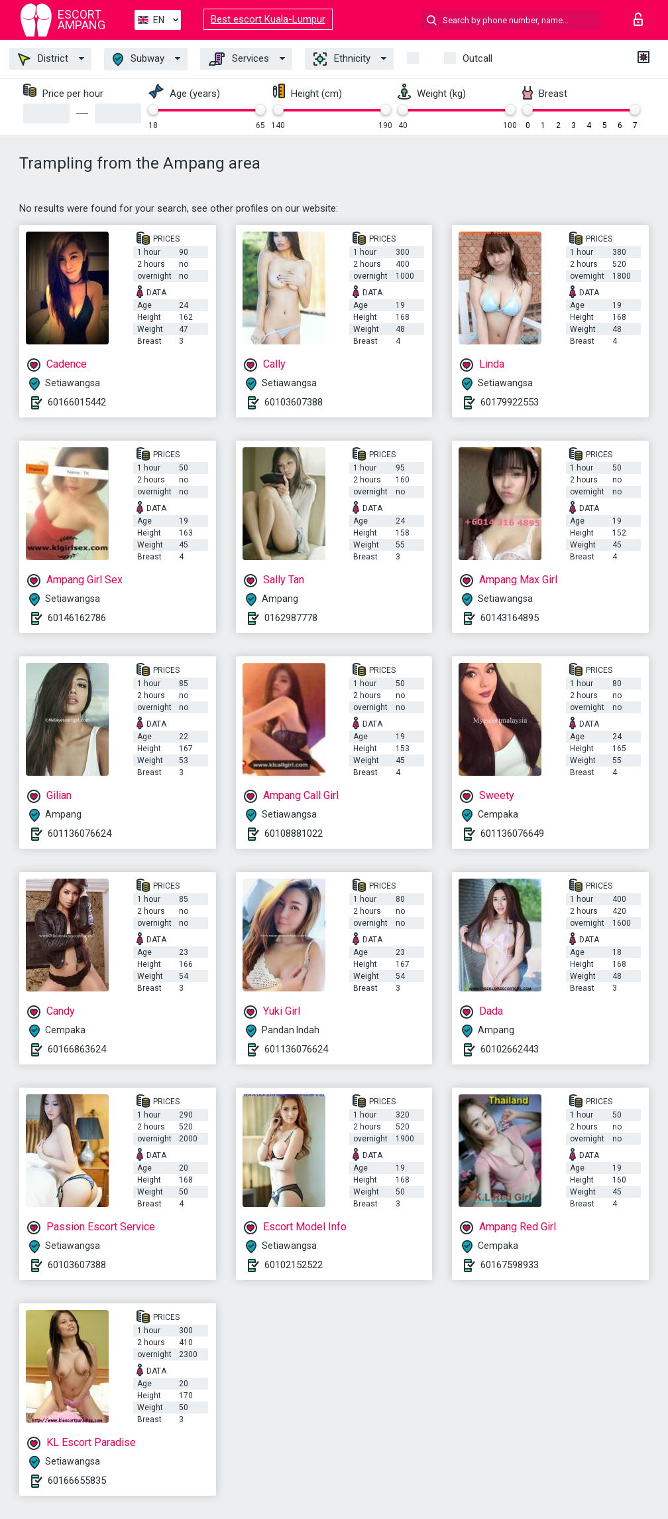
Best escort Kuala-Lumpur (268, 19)
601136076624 (79, 833)
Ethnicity (341, 59)
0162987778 (290, 618)
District (43, 59)
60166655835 (77, 1480)
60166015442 (77, 402)
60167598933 (509, 1265)
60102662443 (509, 1049)
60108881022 (293, 833)
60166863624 (77, 1049)
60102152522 (293, 1265)
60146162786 (77, 618)
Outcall (477, 58)
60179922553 (509, 402)
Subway (138, 59)
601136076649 (512, 833)
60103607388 (293, 402)
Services (239, 59)
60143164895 (509, 618)
